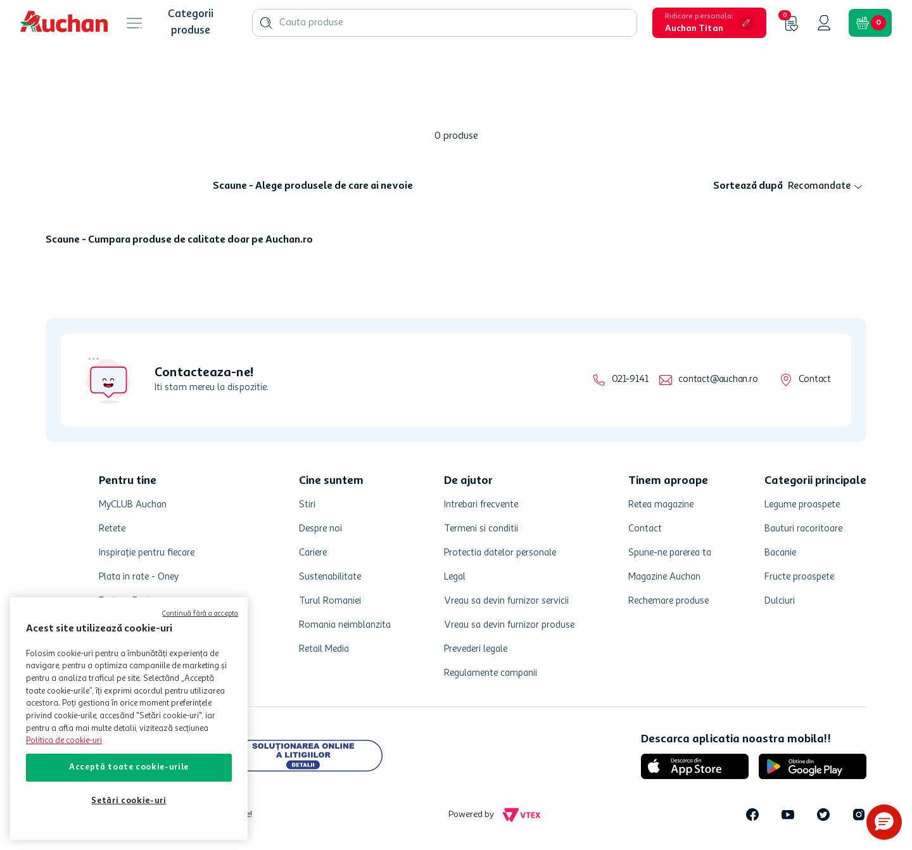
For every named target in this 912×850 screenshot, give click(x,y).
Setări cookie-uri (128, 801)
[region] (129, 718)
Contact (815, 379)
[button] (709, 23)
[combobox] (444, 23)
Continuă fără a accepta (200, 614)
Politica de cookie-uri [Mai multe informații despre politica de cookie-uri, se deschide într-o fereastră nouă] (64, 741)
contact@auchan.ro (717, 379)
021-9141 (630, 379)
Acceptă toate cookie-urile (129, 767)
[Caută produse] (266, 23)
